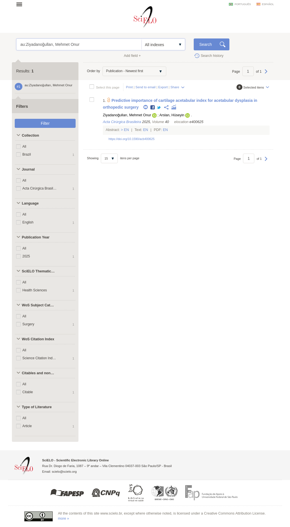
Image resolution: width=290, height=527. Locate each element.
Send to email (145, 87)
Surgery (28, 324)
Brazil (26, 154)
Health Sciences (34, 290)
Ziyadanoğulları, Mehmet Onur (127, 115)
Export (163, 87)
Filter (45, 123)
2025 (26, 256)
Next (266, 74)
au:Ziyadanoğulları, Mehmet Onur (78, 44)
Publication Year (36, 237)
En (126, 130)
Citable (27, 392)
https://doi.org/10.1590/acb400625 (131, 139)
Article (27, 426)
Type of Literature (37, 407)
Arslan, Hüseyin (171, 115)
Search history (212, 56)
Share (174, 87)
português (242, 4)
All (24, 147)
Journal (28, 169)
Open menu (21, 4)
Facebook (152, 107)
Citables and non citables (39, 373)
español (268, 4)
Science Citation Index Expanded (39, 358)
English (27, 222)
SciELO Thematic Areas (39, 271)
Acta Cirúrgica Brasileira (39, 188)
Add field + (132, 56)
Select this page (108, 87)
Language (30, 203)
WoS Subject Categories (39, 305)
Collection (30, 135)
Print (129, 87)
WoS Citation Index (38, 339)
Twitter (159, 107)
